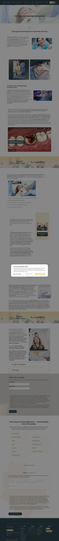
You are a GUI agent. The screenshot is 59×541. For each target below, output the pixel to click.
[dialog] (29, 270)
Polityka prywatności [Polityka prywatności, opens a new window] (31, 271)
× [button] (46, 265)
